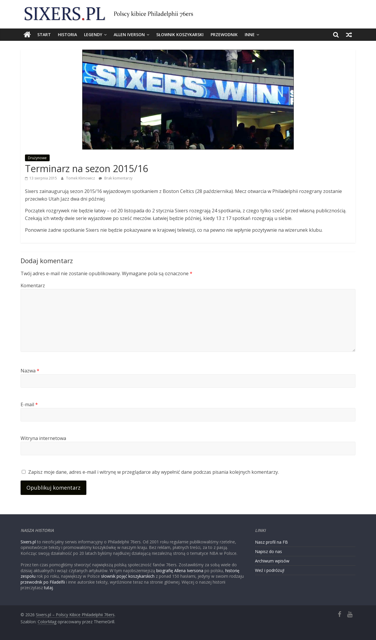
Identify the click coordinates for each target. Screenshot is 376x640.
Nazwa (30, 370)
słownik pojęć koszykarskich (128, 576)
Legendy (93, 34)
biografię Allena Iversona (179, 570)
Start (44, 34)
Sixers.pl (28, 542)
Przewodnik (224, 34)
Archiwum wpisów (272, 561)
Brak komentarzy (115, 178)
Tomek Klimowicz (81, 178)
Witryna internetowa (43, 438)
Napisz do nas (268, 551)
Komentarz (33, 285)
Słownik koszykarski (180, 34)
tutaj (48, 587)
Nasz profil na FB (271, 542)
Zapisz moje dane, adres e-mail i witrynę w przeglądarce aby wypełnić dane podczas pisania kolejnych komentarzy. (153, 472)
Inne (250, 34)
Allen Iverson (129, 34)
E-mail (29, 404)
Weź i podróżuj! (269, 570)
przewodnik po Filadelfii (43, 582)
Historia (67, 34)
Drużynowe (37, 157)
